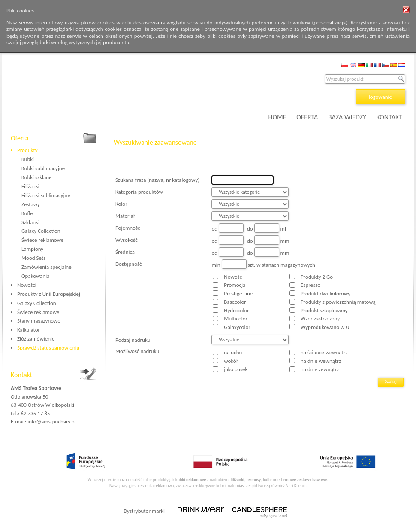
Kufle (27, 213)
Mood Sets (33, 258)
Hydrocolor (236, 310)
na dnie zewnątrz (320, 369)
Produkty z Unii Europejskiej (48, 294)
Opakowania (35, 276)
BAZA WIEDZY (347, 117)
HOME (277, 117)
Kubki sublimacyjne (43, 168)
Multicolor (235, 318)
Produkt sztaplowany (324, 310)
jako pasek (235, 369)
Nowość (233, 277)
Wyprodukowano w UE (326, 327)
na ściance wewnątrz (324, 352)
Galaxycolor (237, 327)
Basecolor (235, 302)
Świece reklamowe (42, 240)
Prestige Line (238, 293)
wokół (231, 361)
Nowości (26, 285)
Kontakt (21, 375)
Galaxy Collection (40, 231)
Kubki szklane (36, 177)
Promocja (234, 285)
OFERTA (307, 117)
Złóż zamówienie (35, 338)
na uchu (233, 352)
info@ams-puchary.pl (51, 421)
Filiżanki (30, 186)
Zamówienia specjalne (46, 267)
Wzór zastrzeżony (320, 318)
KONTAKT (389, 117)
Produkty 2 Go (317, 277)
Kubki (27, 159)
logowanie (380, 97)
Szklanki (30, 222)
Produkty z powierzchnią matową (338, 302)
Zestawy (30, 204)
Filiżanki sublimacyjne (45, 195)
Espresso (310, 285)
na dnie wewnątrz (321, 361)
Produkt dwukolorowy (325, 293)
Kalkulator (28, 329)
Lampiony (32, 249)
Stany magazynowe (38, 320)
